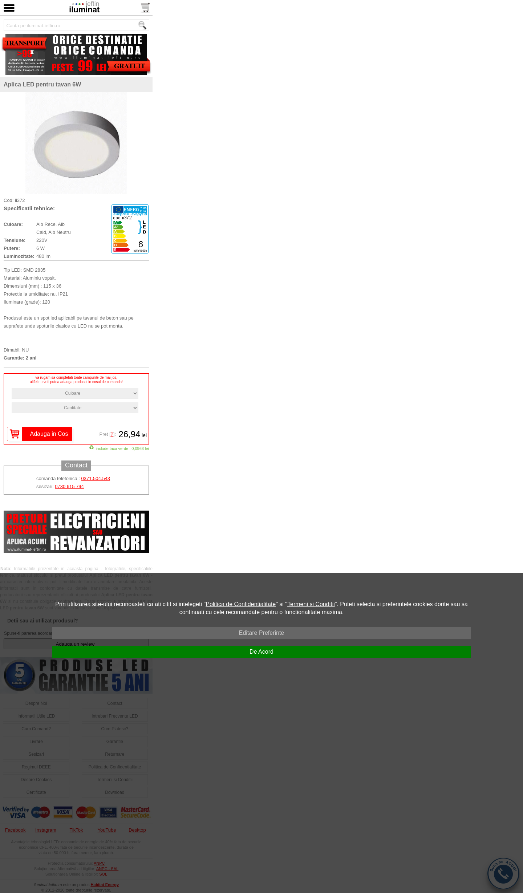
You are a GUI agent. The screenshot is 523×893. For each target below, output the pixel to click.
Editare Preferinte (261, 633)
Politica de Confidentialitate (241, 604)
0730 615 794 (69, 486)
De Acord (261, 652)
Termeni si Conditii (311, 604)
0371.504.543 (95, 478)
